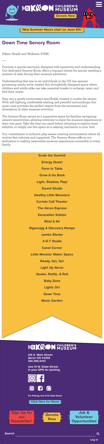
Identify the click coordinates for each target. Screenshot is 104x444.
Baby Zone (52, 281)
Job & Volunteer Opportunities (84, 417)
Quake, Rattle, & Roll (52, 274)
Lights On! (52, 287)
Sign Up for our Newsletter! (21, 417)
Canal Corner (52, 248)
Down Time (52, 294)
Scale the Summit (52, 155)
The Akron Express (52, 208)
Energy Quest (52, 162)
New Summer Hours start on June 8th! (52, 29)
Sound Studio (52, 188)
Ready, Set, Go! (52, 261)
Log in (94, 440)
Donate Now (65, 16)
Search (9, 433)
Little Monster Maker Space (52, 254)
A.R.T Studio (52, 241)
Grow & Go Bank (52, 175)
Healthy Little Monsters (52, 195)
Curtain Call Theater (52, 201)
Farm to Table (52, 169)
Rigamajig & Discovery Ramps (52, 228)
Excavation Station (52, 215)
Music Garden (52, 300)
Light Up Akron (52, 267)
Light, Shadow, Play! (52, 182)
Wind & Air (52, 221)
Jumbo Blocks (52, 234)
